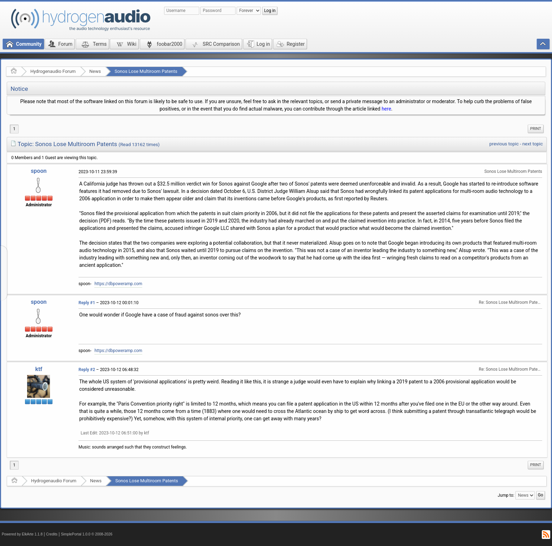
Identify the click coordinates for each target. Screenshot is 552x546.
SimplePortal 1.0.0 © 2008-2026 (86, 534)
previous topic (504, 143)
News (95, 71)
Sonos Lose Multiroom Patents (145, 71)
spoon (38, 171)
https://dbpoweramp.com (118, 283)
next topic (532, 143)
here (386, 109)
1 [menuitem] (14, 128)
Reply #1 (87, 302)
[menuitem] (536, 129)
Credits (52, 534)
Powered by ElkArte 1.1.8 (22, 534)
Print (535, 128)
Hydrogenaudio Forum (53, 71)
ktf (38, 369)
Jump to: (506, 494)
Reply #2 (87, 369)
